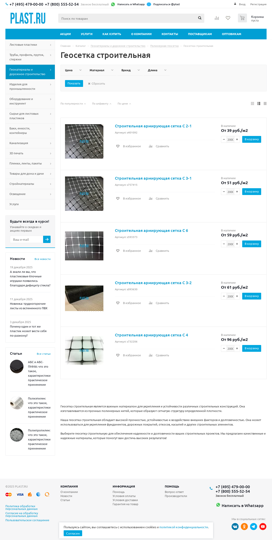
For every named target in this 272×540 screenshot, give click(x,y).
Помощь (172, 486)
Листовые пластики (23, 44)
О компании (141, 34)
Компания (69, 486)
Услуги (87, 34)
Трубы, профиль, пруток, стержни (26, 57)
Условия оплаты (124, 496)
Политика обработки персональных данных (21, 508)
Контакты (170, 34)
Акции (65, 34)
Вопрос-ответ (174, 492)
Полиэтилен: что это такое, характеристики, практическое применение (39, 407)
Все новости (43, 259)
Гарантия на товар (125, 504)
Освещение (17, 194)
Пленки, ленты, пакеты (25, 163)
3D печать (16, 153)
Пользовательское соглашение (27, 520)
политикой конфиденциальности (183, 527)
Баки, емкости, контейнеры (19, 130)
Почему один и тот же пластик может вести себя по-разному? (28, 330)
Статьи (65, 500)
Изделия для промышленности (22, 86)
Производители (176, 496)
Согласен (73, 533)
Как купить (111, 34)
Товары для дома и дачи (26, 173)
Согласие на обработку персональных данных (21, 515)
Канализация (18, 143)
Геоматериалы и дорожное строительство (27, 71)
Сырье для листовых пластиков (24, 116)
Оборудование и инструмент (21, 101)
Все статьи (44, 353)
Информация (124, 486)
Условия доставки (125, 500)
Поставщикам (200, 34)
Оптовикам (231, 34)
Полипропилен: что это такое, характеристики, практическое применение (39, 439)
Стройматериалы (21, 184)
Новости (66, 496)
